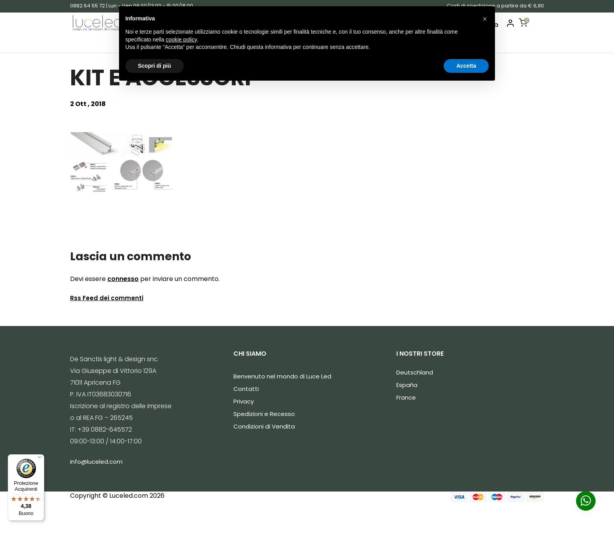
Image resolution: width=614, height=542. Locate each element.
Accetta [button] (466, 66)
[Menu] (39, 459)
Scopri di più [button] (154, 66)
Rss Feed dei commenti (106, 298)
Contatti (246, 389)
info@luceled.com (96, 461)
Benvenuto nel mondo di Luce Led (282, 376)
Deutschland (414, 372)
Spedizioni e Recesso (264, 414)
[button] (485, 19)
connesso (123, 278)
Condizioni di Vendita (264, 426)
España (406, 385)
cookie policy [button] (181, 39)
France (406, 397)
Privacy (243, 401)
